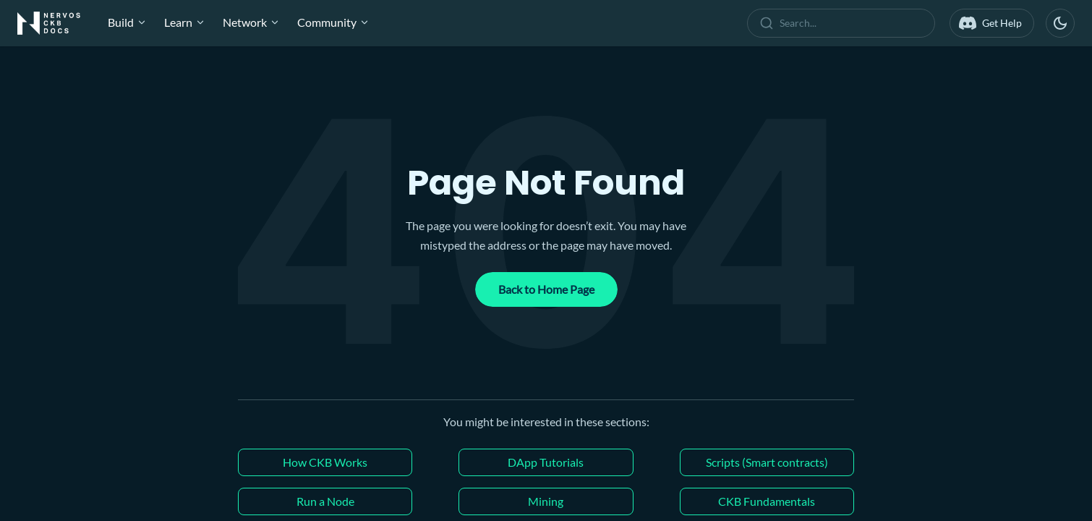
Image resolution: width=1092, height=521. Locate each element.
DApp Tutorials (546, 462)
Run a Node (325, 501)
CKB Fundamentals (766, 501)
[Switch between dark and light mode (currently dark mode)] (1060, 23)
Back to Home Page (546, 289)
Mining (545, 501)
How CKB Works (325, 462)
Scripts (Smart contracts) (767, 462)
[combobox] (844, 23)
